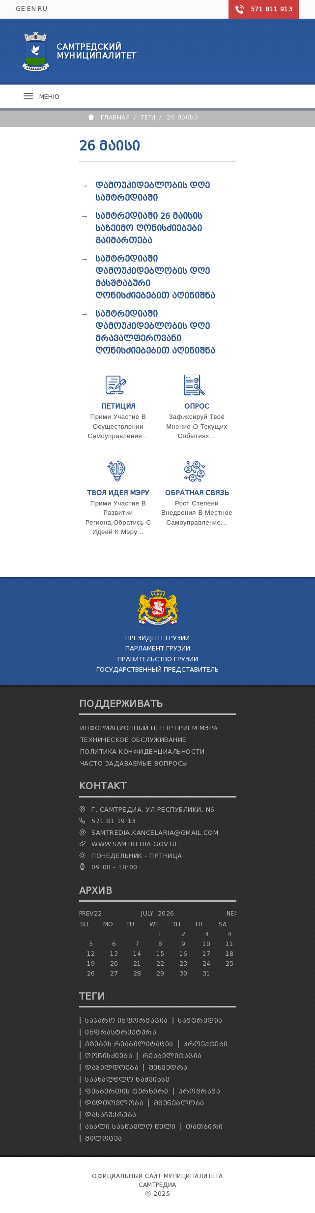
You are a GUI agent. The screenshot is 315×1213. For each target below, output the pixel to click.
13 (114, 953)
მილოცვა (103, 1138)
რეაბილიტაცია (172, 1056)
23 (183, 963)
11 (230, 943)
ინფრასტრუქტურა (120, 1032)
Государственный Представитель (157, 669)
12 (91, 953)
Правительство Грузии (157, 659)
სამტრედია (200, 1020)
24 (206, 963)
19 (91, 963)
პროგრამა (199, 1091)
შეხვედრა (168, 1068)
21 (137, 963)
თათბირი (204, 1127)
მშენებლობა (179, 1103)
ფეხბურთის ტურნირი (127, 1091)
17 (206, 953)
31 (206, 973)
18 (230, 953)
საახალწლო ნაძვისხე (127, 1079)
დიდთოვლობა (114, 1103)
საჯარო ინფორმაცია (126, 1020)
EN (31, 8)
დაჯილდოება (112, 1068)
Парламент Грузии (157, 648)
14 (137, 953)
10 (206, 943)
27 (114, 973)
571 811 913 (272, 9)
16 (183, 953)
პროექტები (205, 1044)
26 (91, 973)
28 (137, 973)
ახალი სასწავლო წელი (130, 1127)
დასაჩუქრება (111, 1115)
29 (160, 973)
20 (114, 963)
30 (183, 973)
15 (160, 953)
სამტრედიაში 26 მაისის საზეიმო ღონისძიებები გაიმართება (148, 228)
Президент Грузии (157, 638)
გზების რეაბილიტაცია (129, 1044)
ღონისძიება (108, 1056)
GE (20, 8)
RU (42, 8)
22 (160, 963)
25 (230, 963)
